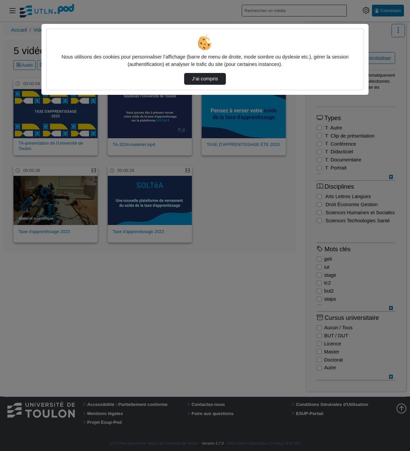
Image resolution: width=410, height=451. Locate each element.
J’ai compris (205, 78)
